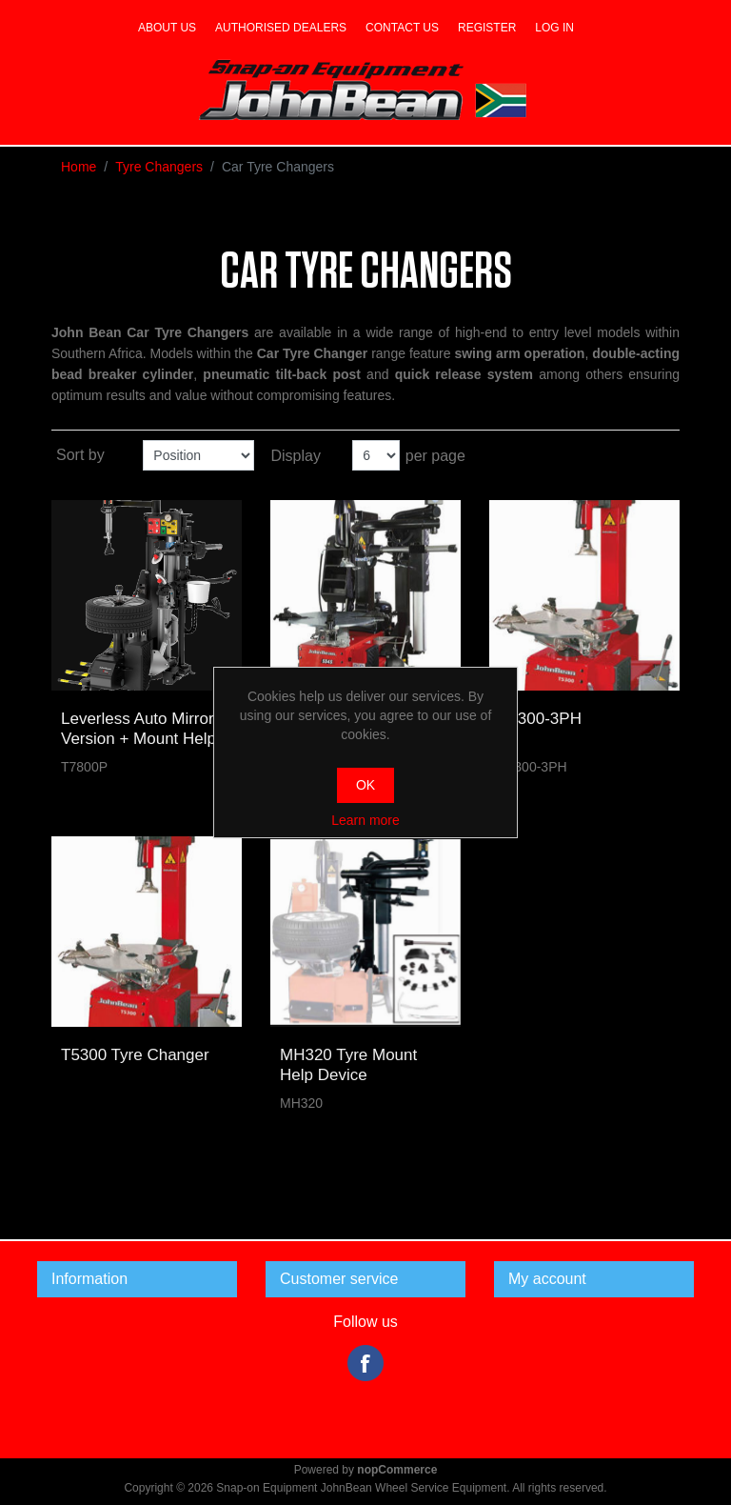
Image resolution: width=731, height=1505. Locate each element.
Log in (554, 27)
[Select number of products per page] (376, 455)
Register (487, 27)
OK (365, 785)
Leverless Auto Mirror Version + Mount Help (138, 728)
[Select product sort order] (198, 455)
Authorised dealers (280, 27)
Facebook (365, 1363)
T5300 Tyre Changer (135, 1055)
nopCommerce (397, 1469)
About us (167, 27)
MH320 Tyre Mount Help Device (348, 1064)
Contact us (402, 27)
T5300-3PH (540, 719)
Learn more (365, 820)
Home (78, 166)
